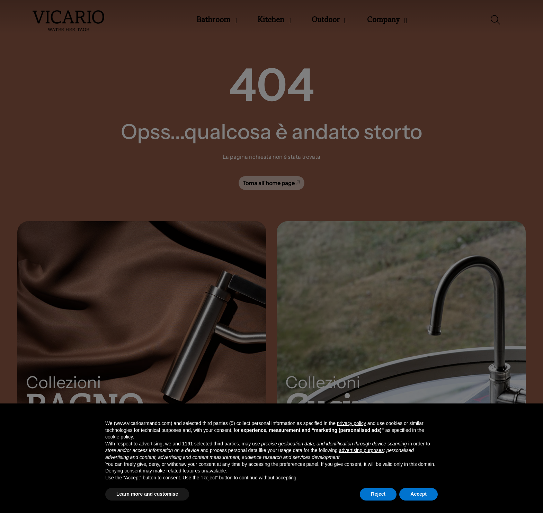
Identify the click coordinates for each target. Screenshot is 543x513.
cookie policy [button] (119, 437)
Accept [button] (418, 494)
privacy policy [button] (351, 423)
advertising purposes (361, 450)
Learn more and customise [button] (147, 494)
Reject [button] (378, 494)
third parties (226, 443)
